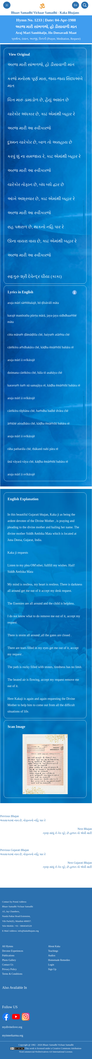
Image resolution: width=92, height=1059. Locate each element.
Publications (8, 955)
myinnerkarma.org (12, 1035)
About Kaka (54, 946)
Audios (51, 955)
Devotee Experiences (12, 951)
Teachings (53, 951)
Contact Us (7, 964)
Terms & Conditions (12, 974)
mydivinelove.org (12, 1026)
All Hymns (7, 946)
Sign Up (52, 969)
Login (51, 964)
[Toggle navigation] (6, 5)
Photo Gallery (9, 960)
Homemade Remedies (59, 960)
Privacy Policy (9, 969)
